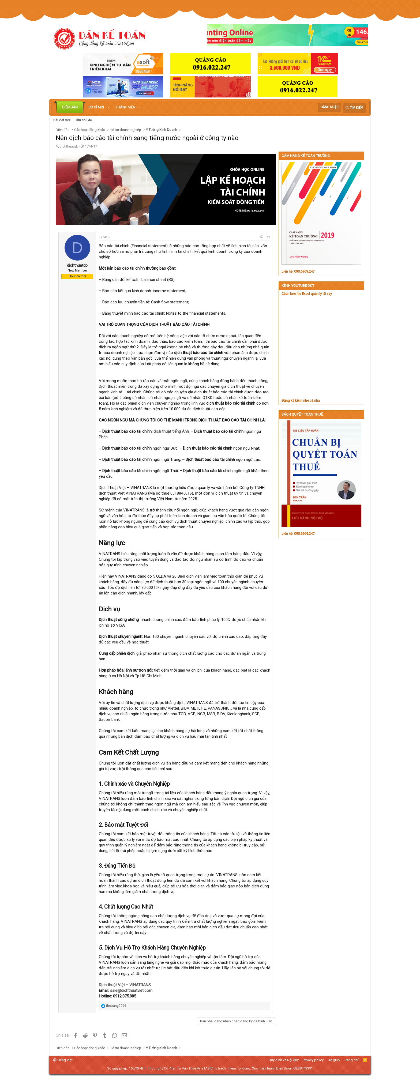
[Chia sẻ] (261, 237)
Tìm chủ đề (83, 120)
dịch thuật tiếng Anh (171, 431)
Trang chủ (351, 1060)
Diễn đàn (70, 107)
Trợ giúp (333, 1060)
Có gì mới (96, 107)
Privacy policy (313, 1060)
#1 (268, 237)
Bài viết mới (61, 120)
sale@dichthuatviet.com (131, 990)
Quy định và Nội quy (284, 1060)
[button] (108, 107)
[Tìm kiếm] (354, 108)
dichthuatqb (68, 146)
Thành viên (125, 107)
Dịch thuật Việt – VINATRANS (125, 984)
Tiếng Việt (63, 1060)
